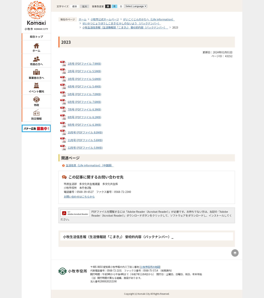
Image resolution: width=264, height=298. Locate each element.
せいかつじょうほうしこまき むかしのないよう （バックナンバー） (121, 23)
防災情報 (36, 118)
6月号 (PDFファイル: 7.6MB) (84, 102)
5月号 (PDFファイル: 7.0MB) (84, 94)
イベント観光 (36, 91)
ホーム (36, 50)
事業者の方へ (36, 78)
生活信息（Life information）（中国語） (89, 165)
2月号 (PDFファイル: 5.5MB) (84, 71)
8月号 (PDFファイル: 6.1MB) (84, 117)
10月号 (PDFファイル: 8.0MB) (85, 132)
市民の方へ (36, 64)
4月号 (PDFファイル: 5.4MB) (84, 86)
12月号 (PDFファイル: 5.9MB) (85, 147)
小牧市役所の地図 (150, 267)
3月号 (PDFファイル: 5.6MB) (84, 79)
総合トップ (36, 36)
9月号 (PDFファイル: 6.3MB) (84, 124)
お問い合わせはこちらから (79, 196)
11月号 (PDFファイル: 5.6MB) (85, 140)
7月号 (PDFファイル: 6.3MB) (84, 109)
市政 (36, 105)
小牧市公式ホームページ (105, 19)
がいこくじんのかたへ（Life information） (149, 19)
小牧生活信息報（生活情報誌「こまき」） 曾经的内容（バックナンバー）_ (125, 27)
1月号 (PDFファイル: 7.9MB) (84, 63)
